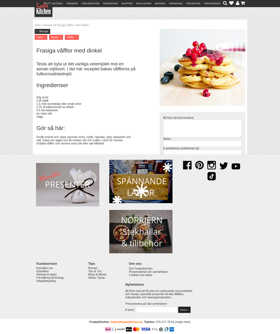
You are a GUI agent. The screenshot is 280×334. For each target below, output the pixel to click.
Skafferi (127, 3)
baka (39, 37)
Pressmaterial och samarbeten (146, 292)
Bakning (160, 3)
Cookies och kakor (139, 295)
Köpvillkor (42, 291)
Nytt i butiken (54, 3)
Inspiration (110, 3)
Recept (43, 31)
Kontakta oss (44, 288)
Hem (38, 25)
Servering (175, 3)
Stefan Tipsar (95, 298)
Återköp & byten (46, 295)
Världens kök (90, 3)
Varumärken (212, 3)
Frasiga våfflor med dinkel (69, 50)
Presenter (193, 3)
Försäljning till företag (50, 298)
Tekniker (72, 3)
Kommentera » (174, 177)
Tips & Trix (94, 291)
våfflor (70, 37)
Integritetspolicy (46, 301)
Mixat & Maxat (96, 295)
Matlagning (143, 3)
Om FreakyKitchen (139, 289)
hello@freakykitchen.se (126, 321)
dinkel (54, 37)
